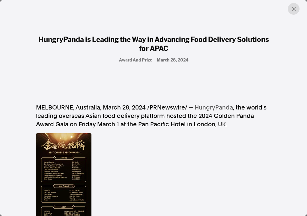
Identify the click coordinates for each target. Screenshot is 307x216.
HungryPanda (214, 107)
